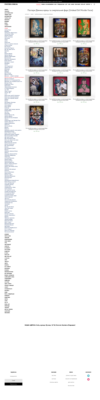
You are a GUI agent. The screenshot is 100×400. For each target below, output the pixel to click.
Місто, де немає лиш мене (11, 140)
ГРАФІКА (7, 11)
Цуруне (6, 216)
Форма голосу (8, 211)
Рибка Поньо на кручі (10, 181)
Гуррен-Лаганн (9, 67)
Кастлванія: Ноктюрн (10, 102)
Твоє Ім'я (7, 198)
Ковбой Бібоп (8, 110)
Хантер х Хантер (9, 213)
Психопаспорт (8, 177)
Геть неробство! (9, 66)
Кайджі (6, 99)
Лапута (6, 119)
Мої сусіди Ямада (9, 145)
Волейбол (7, 63)
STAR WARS (77, 4)
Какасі (6, 101)
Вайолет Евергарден (10, 56)
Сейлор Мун (8, 186)
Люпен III (7, 124)
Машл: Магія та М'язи (10, 133)
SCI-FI (6, 302)
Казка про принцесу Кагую (12, 96)
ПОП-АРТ (83, 4)
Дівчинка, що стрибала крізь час (13, 81)
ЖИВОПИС (7, 280)
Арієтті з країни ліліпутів (11, 43)
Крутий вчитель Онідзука (11, 117)
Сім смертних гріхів (10, 190)
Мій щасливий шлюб (10, 138)
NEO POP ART (8, 256)
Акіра (6, 39)
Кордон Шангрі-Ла (9, 114)
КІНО (55, 4)
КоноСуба (7, 113)
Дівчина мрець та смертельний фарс (14, 77)
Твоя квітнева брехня (10, 199)
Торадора (7, 204)
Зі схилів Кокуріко (9, 88)
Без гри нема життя (10, 49)
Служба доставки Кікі (10, 191)
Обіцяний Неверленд (10, 155)
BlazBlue (7, 31)
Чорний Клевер (9, 219)
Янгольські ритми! (9, 231)
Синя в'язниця (8, 188)
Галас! (6, 64)
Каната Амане (8, 103)
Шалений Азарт (9, 220)
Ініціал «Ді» (8, 92)
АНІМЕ (72, 4)
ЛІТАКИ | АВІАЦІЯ (9, 285)
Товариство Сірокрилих (11, 201)
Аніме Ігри (7, 42)
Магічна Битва (8, 126)
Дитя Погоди (8, 73)
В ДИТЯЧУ (7, 251)
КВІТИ (6, 263)
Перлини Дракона (9, 162)
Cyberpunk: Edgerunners (11, 32)
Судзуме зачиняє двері (11, 195)
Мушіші (6, 149)
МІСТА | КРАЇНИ (9, 309)
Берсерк (7, 50)
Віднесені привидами (10, 59)
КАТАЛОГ (38, 4)
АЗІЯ (69, 4)
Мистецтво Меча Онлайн (11, 135)
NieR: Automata (9, 37)
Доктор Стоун (8, 83)
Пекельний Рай (8, 160)
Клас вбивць (8, 105)
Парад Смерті (8, 159)
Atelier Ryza (8, 30)
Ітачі (6, 94)
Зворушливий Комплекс (11, 87)
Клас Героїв (8, 106)
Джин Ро (7, 70)
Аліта (6, 41)
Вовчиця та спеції (9, 62)
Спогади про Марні (10, 192)
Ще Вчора (7, 226)
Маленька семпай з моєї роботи (13, 130)
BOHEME (7, 21)
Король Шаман (8, 116)
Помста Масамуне (9, 172)
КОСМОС (7, 290)
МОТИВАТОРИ (8, 16)
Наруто (6, 152)
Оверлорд (7, 156)
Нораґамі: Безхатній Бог (11, 154)
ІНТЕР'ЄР (88, 4)
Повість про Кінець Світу (11, 166)
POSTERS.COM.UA (11, 4)
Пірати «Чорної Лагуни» (11, 163)
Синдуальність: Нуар (10, 187)
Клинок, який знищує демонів (12, 109)
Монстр (6, 147)
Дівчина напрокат (9, 78)
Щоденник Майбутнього (11, 227)
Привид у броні (9, 174)
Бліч (6, 52)
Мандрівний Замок (9, 131)
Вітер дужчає (8, 60)
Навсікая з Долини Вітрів (11, 151)
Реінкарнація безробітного (12, 180)
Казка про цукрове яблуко (11, 98)
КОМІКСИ (7, 295)
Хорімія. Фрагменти (10, 215)
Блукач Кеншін (8, 53)
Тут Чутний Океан (9, 206)
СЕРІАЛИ (7, 237)
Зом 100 (7, 89)
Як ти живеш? (8, 229)
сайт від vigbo (8, 396)
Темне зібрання (9, 197)
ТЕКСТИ (6, 261)
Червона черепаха (9, 218)
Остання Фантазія (9, 158)
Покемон (7, 167)
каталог (27, 14)
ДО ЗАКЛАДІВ (8, 273)
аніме (32, 14)
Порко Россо (8, 173)
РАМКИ (43, 4)
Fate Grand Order (9, 34)
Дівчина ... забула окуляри (12, 76)
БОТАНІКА (7, 268)
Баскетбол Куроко (9, 48)
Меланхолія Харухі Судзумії (12, 134)
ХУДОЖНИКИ (8, 278)
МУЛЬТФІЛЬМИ (8, 239)
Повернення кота (9, 165)
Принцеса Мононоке (10, 176)
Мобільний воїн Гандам (11, 142)
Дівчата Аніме (8, 74)
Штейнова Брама (9, 225)
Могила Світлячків (9, 144)
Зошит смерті (8, 91)
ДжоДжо (7, 71)
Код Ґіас (7, 112)
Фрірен (6, 209)
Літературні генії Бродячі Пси (12, 120)
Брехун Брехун (8, 55)
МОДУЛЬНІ (7, 297)
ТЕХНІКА (7, 307)
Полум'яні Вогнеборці (10, 169)
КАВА (6, 292)
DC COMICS (8, 266)
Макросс (7, 128)
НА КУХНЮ (7, 249)
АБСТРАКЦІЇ (8, 244)
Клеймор (7, 108)
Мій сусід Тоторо (9, 137)
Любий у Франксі (9, 121)
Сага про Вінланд (9, 183)
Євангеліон (8, 85)
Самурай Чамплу (9, 184)
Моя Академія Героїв (10, 148)
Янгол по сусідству (9, 230)
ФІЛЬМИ (7, 234)
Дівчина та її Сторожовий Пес (12, 80)
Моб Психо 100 (8, 141)
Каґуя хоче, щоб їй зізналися (12, 95)
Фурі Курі (7, 212)
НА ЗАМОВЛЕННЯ (49, 4)
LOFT (66, 4)
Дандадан (7, 69)
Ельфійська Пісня (9, 84)
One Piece (7, 38)
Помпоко (7, 170)
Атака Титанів (8, 45)
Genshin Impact (9, 35)
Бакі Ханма (8, 46)
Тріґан (6, 205)
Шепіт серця (8, 222)
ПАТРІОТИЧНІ (8, 26)
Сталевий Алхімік (9, 194)
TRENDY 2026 (8, 14)
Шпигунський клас (9, 223)
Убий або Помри (9, 208)
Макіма (6, 127)
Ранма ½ (7, 179)
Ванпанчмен (8, 57)
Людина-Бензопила (10, 123)
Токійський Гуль (9, 202)
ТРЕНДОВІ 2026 (60, 4)
